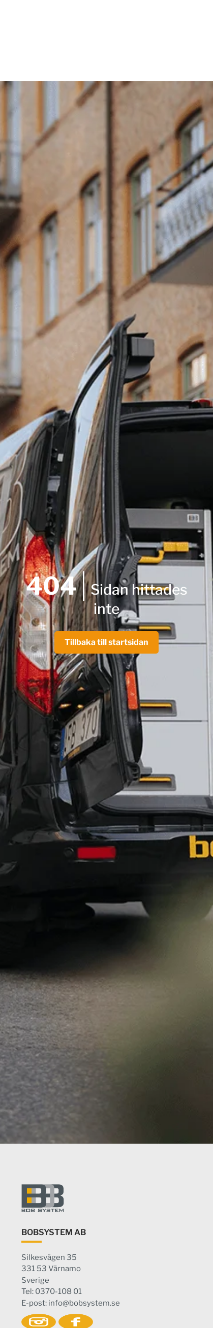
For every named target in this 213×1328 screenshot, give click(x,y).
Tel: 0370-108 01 (51, 1291)
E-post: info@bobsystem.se (70, 1303)
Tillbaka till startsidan (106, 642)
